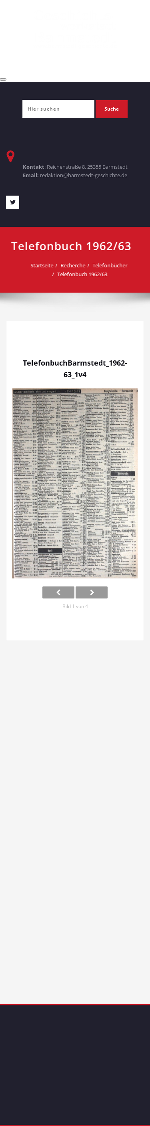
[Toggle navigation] (3, 79)
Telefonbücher (107, 265)
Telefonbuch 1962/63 (81, 274)
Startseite (39, 265)
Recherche (70, 265)
